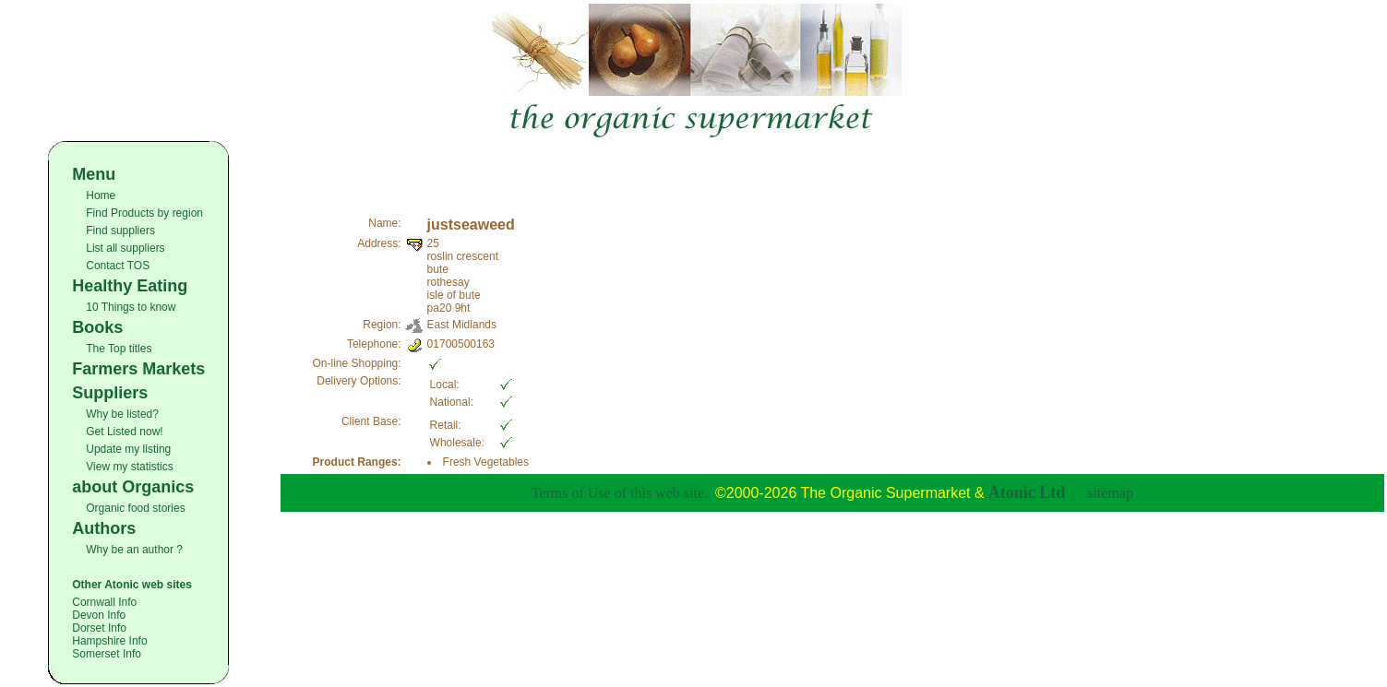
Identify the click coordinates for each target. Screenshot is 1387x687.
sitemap (1110, 493)
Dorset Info (99, 628)
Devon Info (99, 615)
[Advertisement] (832, 168)
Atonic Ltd (1027, 492)
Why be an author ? (134, 549)
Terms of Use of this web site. (620, 493)
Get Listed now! (124, 431)
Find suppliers (120, 230)
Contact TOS (117, 265)
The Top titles (118, 348)
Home (100, 195)
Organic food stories (135, 508)
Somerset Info (106, 653)
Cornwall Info (104, 602)
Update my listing (128, 449)
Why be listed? (122, 414)
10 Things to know (130, 307)
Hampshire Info (109, 640)
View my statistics (129, 466)
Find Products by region (144, 213)
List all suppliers (125, 248)
